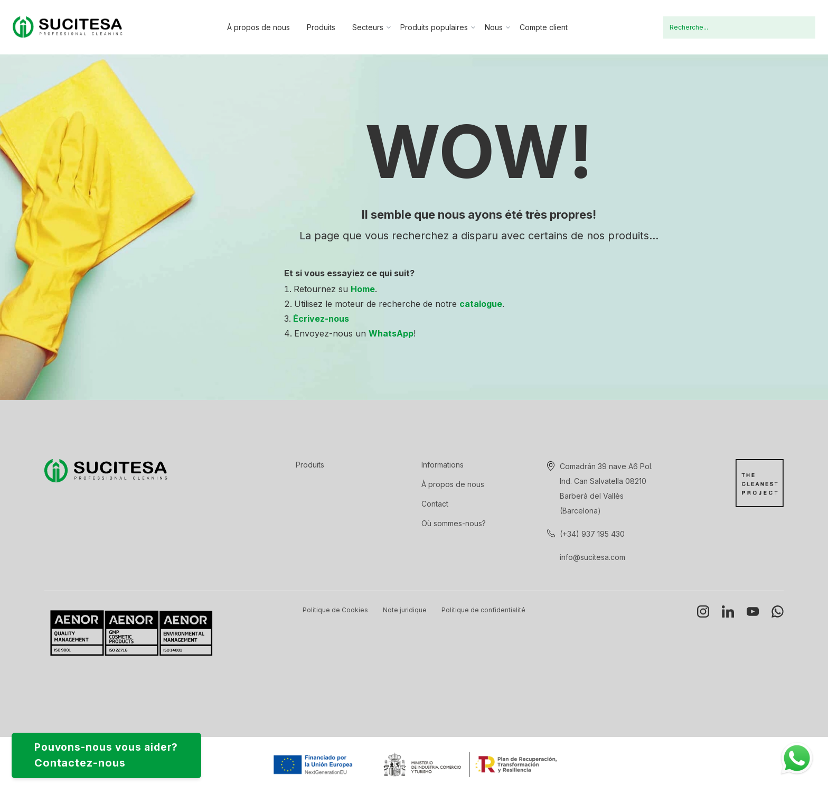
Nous (494, 27)
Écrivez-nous (321, 318)
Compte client (544, 27)
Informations (442, 464)
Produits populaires (434, 27)
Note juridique (405, 610)
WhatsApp (391, 333)
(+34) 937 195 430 (592, 533)
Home (363, 289)
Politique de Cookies (335, 610)
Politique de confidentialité (483, 610)
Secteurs (367, 27)
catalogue (480, 303)
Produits (321, 27)
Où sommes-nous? (453, 523)
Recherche (800, 27)
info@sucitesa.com (592, 557)
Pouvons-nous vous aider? (120, 753)
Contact (434, 503)
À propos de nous (258, 27)
